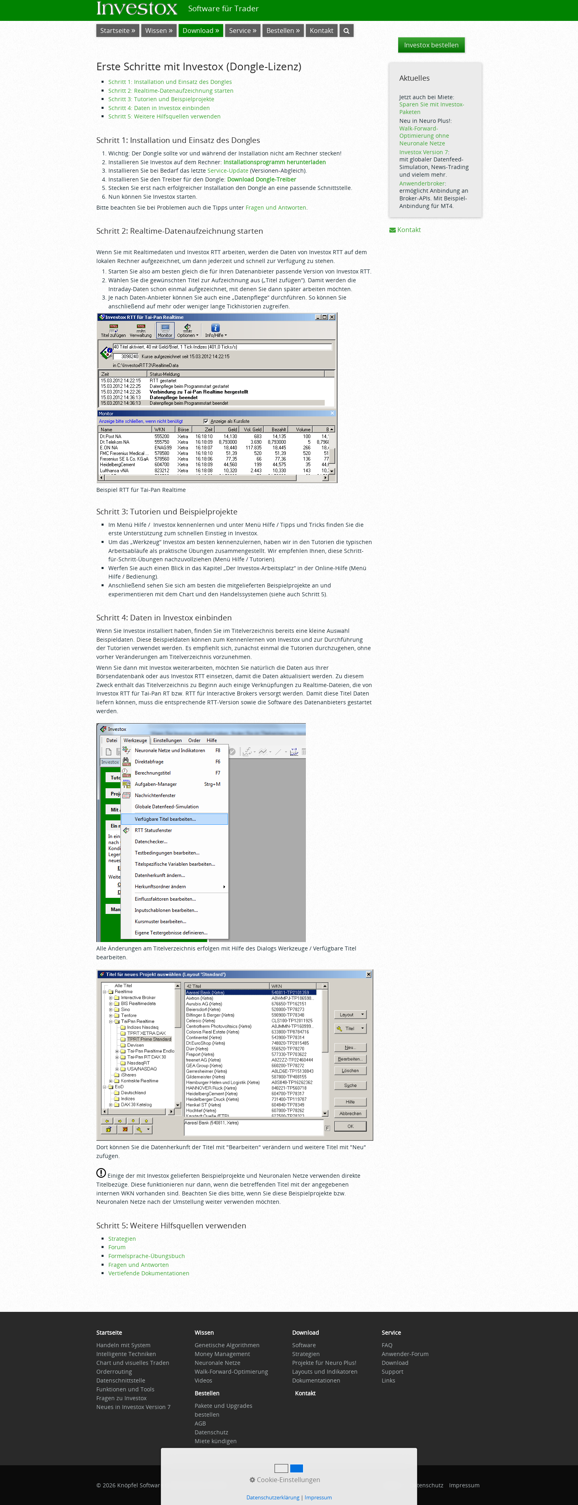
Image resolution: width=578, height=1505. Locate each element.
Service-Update (228, 170)
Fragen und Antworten (276, 207)
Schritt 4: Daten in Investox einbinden (159, 108)
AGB (200, 1423)
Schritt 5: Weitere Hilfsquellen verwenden (164, 116)
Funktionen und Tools (125, 1389)
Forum (117, 1247)
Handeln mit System (123, 1345)
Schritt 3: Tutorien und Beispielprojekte (161, 99)
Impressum (464, 1485)
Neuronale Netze (217, 1362)
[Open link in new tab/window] (207, 1395)
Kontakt (405, 229)
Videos (203, 1380)
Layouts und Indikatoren (325, 1371)
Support (392, 1371)
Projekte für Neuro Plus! (324, 1362)
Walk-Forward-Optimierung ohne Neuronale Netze (424, 135)
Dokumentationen (316, 1380)
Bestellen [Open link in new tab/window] (280, 30)
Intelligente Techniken (126, 1354)
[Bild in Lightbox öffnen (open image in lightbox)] (217, 397)
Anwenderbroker (422, 183)
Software (304, 1345)
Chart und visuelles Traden (132, 1362)
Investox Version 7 (423, 152)
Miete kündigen (216, 1441)
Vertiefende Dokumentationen (148, 1273)
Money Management (222, 1354)
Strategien (122, 1238)
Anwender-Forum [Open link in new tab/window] (405, 1354)
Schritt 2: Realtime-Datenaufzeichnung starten (171, 90)
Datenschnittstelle (120, 1380)
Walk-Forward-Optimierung (231, 1371)
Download (198, 30)
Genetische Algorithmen (227, 1345)
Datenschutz (211, 1432)
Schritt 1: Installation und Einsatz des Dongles (170, 82)
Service (240, 30)
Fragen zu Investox (121, 1398)
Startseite (115, 30)
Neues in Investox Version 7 (133, 1407)
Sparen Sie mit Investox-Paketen (431, 108)
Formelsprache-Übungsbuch (146, 1256)
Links (388, 1380)
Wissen (156, 30)
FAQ (387, 1345)
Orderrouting (114, 1371)
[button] (431, 45)
